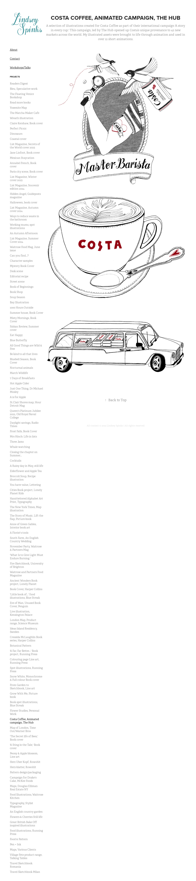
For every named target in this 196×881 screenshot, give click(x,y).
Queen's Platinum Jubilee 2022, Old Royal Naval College (25, 414)
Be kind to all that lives (23, 354)
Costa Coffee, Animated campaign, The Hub (24, 721)
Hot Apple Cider (19, 383)
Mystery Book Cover (22, 266)
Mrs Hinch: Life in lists (23, 436)
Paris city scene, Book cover (26, 171)
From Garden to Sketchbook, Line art (22, 686)
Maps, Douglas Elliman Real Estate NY (24, 787)
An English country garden (26, 811)
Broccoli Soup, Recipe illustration (23, 478)
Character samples (21, 260)
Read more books (20, 102)
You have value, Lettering (25, 484)
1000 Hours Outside (21, 307)
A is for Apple (18, 397)
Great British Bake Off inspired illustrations (23, 823)
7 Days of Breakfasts (22, 378)
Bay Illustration (19, 302)
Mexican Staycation (22, 158)
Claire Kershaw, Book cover (26, 123)
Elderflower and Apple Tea (26, 471)
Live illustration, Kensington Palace (21, 613)
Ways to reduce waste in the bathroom (24, 218)
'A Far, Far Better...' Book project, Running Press (24, 652)
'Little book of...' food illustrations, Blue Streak (25, 596)
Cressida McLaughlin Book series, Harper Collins (26, 638)
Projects (15, 76)
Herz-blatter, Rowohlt (23, 767)
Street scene (17, 281)
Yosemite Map (18, 107)
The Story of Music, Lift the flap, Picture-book (26, 517)
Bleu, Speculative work (23, 88)
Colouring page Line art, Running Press (24, 661)
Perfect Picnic (18, 128)
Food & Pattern (19, 839)
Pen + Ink (15, 844)
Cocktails (15, 460)
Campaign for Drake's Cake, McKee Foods (23, 779)
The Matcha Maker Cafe (24, 113)
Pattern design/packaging (25, 772)
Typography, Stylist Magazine (21, 805)
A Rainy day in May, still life (26, 466)
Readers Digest (19, 83)
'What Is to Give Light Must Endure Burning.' (26, 556)
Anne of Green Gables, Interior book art (23, 526)
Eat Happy (16, 335)
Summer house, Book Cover (26, 312)
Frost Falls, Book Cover (23, 431)
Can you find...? (19, 255)
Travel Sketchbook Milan (25, 872)
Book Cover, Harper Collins (26, 589)
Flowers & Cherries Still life (26, 817)
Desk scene (16, 271)
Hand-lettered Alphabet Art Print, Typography (26, 500)
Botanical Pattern (20, 645)
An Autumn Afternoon (24, 233)
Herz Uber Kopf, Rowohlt (25, 762)
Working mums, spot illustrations (22, 226)
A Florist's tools (19, 532)
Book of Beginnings (21, 286)
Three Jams (17, 441)
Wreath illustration (21, 118)
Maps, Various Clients (23, 849)
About (13, 49)
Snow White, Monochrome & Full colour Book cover (26, 678)
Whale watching (20, 447)
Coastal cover (18, 139)
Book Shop (16, 292)
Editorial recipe (19, 276)
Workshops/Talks (20, 67)
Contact (15, 58)
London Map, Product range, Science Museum (24, 621)
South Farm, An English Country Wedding (24, 539)
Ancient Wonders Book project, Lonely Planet (23, 582)
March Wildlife (19, 373)
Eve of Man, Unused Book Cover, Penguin (25, 604)
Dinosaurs (16, 133)
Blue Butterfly (18, 340)
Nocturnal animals (21, 367)
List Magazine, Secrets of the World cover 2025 (25, 145)
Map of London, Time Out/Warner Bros (23, 729)
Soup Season (17, 297)
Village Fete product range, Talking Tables (26, 856)
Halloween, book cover (23, 202)
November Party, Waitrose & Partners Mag (26, 548)
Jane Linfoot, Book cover (25, 152)
